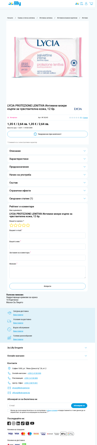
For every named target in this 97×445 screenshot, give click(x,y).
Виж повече (18, 315)
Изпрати (47, 286)
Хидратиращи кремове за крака (21, 297)
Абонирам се (79, 406)
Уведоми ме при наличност (47, 134)
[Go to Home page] (14, 3)
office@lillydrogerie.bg (21, 393)
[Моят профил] (86, 4)
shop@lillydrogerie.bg (20, 388)
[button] (78, 109)
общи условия (52, 410)
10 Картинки (12, 300)
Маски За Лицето (14, 302)
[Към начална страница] (10, 18)
